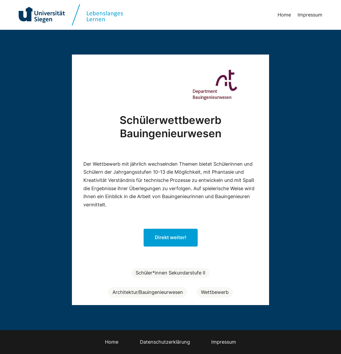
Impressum (310, 15)
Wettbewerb (215, 292)
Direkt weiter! (170, 237)
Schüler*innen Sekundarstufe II (170, 273)
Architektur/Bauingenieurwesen (147, 292)
